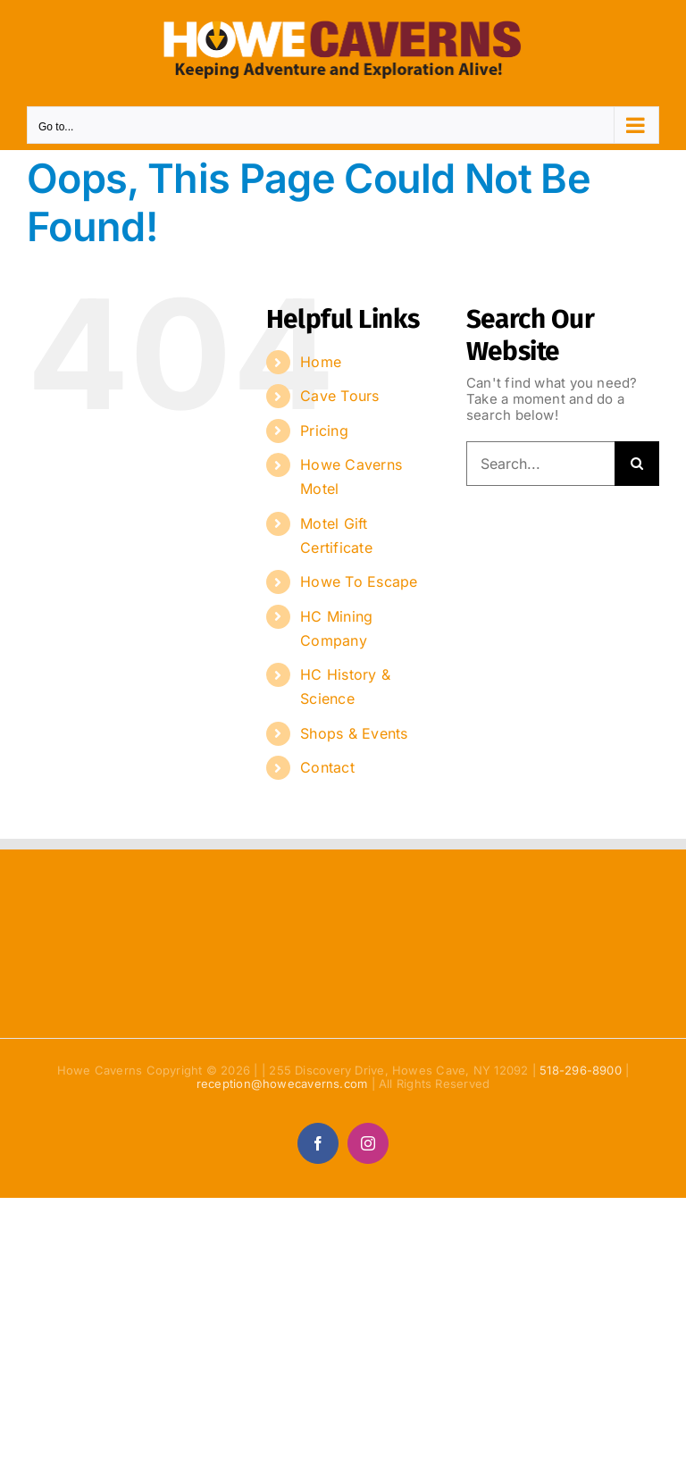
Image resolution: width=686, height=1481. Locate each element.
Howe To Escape (358, 581)
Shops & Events (353, 733)
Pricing (324, 430)
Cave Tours (339, 396)
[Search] (637, 463)
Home (320, 362)
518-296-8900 (581, 1070)
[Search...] (540, 463)
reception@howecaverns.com (282, 1083)
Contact (327, 767)
